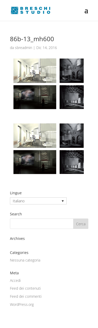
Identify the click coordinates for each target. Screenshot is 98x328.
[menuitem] (38, 200)
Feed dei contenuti (25, 288)
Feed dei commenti (26, 296)
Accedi (15, 280)
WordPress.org (22, 304)
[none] (38, 200)
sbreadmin (23, 47)
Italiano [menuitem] (19, 200)
